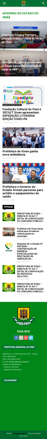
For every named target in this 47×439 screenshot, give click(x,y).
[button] (43, 3)
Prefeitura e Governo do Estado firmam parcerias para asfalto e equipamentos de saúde (23, 191)
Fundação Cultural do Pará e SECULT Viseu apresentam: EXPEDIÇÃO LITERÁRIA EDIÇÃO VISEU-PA (22, 114)
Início (4, 10)
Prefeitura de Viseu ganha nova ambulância (20, 153)
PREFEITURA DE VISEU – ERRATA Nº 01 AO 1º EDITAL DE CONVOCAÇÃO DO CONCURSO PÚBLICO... (30, 288)
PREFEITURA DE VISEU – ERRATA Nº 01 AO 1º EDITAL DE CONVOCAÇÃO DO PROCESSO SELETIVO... (30, 271)
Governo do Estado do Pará (12, 105)
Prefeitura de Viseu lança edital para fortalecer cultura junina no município (30, 232)
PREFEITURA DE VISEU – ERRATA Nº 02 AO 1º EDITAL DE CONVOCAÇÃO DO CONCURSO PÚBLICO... (30, 217)
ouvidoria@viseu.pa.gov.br (18, 362)
